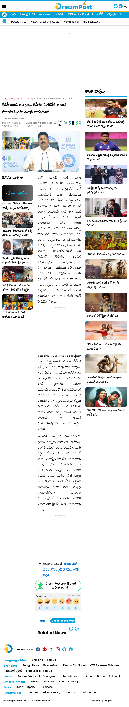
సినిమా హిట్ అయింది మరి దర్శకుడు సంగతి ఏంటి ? (104, 346)
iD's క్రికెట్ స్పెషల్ (13, 671)
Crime (101, 676)
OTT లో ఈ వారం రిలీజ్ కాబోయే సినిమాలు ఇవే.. (14, 314)
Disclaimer (90, 693)
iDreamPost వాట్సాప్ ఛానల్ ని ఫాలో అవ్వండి (60, 586)
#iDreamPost (71, 21)
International (69, 676)
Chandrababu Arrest (63, 620)
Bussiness (46, 687)
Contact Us (72, 693)
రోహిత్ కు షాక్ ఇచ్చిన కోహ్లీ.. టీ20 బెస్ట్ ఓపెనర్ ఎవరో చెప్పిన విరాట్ (106, 124)
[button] (77, 629)
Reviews (49, 682)
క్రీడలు (123, 14)
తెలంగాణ (44, 14)
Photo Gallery (67, 682)
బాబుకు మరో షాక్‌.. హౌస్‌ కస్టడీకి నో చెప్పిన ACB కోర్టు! (61, 569)
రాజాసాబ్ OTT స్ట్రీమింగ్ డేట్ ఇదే (102, 315)
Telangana (49, 676)
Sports (31, 687)
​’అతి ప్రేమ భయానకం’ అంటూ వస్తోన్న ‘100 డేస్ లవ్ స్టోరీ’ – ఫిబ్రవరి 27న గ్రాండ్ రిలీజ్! (16, 287)
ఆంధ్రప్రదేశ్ (28, 14)
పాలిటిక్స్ (59, 14)
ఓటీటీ (100, 14)
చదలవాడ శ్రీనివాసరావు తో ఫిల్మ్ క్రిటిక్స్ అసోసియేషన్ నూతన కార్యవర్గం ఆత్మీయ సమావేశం (17, 232)
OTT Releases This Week (105, 665)
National (87, 676)
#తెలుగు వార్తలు (18, 21)
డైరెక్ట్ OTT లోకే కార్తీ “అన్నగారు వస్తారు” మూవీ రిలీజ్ (106, 412)
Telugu (49, 660)
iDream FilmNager (74, 665)
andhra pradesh (24, 98)
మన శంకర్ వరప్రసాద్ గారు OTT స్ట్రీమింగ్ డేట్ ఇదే (107, 223)
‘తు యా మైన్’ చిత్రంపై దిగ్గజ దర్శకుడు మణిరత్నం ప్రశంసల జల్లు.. (16, 260)
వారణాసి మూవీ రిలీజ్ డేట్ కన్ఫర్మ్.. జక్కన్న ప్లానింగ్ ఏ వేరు (103, 285)
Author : (13, 118)
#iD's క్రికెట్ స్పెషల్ (91, 21)
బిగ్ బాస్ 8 (86, 14)
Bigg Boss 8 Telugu (38, 671)
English (36, 660)
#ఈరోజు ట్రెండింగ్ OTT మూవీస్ (45, 21)
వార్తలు (14, 14)
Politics (113, 676)
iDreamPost (50, 665)
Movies (35, 682)
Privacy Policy (51, 693)
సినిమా (72, 14)
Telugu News (8, 98)
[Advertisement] (65, 57)
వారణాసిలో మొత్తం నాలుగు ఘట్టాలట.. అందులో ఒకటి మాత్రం (105, 379)
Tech (20, 687)
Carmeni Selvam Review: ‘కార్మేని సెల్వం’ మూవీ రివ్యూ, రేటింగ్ (17, 205)
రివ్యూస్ (111, 14)
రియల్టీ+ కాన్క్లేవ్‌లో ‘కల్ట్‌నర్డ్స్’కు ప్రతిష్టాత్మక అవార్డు (102, 190)
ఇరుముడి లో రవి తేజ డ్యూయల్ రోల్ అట (106, 254)
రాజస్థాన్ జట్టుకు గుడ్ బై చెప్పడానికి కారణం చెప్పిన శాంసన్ (107, 157)
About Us (32, 693)
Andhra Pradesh (27, 676)
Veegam (108, 700)
